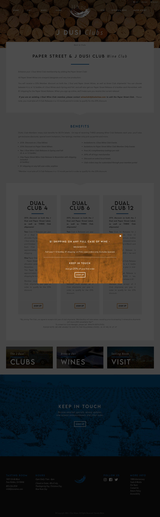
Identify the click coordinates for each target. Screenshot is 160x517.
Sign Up (80, 275)
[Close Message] (120, 236)
